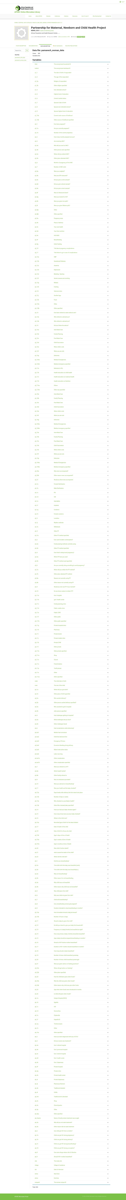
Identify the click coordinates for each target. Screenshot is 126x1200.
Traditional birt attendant (61, 1096)
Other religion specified (60, 85)
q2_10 (36, 248)
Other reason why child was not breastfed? (66, 887)
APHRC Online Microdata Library (27, 12)
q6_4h (36, 1075)
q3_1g (36, 509)
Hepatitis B (57, 1019)
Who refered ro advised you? (62, 317)
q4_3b (36, 711)
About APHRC (39, 16)
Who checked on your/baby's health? (64, 801)
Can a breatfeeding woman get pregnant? (65, 904)
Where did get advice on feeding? (63, 968)
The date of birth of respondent (62, 72)
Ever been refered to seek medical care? (65, 312)
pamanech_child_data (20, 57)
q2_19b (37, 437)
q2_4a (36, 145)
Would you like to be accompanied (63, 480)
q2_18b (37, 398)
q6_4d (36, 1058)
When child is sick (59, 347)
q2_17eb (37, 390)
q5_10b (37, 917)
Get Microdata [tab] (57, 46)
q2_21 (36, 480)
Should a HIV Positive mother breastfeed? (65, 942)
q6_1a (36, 998)
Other (55, 210)
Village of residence (59, 1165)
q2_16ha (37, 359)
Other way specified (59, 390)
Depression (57, 270)
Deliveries (56, 355)
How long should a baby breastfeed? (64, 951)
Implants (56, 505)
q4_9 (36, 779)
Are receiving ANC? (59, 141)
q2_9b (36, 222)
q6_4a (36, 1045)
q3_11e (37, 612)
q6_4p (36, 1109)
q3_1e (36, 501)
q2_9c (36, 227)
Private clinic (57, 1071)
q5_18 (36, 951)
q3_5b (36, 561)
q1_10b (37, 120)
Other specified (58, 214)
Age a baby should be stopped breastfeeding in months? (69, 938)
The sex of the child (59, 685)
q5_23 (36, 977)
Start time (56, 1174)
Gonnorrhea (57, 1011)
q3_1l (36, 531)
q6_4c (36, 1054)
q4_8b (36, 775)
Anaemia (56, 265)
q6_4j (36, 1084)
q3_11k (37, 642)
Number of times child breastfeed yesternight (66, 959)
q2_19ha (37, 462)
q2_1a (36, 128)
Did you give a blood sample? (62, 184)
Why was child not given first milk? (63, 895)
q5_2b (36, 869)
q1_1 (36, 72)
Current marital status (60, 98)
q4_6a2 (37, 737)
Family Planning (58, 334)
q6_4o (36, 1105)
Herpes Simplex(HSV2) (60, 998)
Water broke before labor (61, 749)
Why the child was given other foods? (64, 981)
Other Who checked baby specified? (64, 805)
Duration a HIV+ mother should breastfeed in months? (69, 946)
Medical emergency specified (62, 364)
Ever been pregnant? (59, 124)
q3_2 (36, 540)
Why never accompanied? (61, 471)
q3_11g (37, 625)
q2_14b (37, 321)
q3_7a (36, 569)
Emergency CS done (59, 741)
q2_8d (36, 184)
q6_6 (36, 1131)
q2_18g (37, 420)
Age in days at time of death (61, 835)
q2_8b (36, 175)
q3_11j (36, 638)
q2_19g (37, 458)
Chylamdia (57, 1015)
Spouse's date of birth (60, 102)
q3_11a (37, 595)
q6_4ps (37, 1114)
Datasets (48, 16)
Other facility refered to (60, 775)
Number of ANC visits (60, 167)
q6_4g (36, 1071)
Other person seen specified (61, 150)
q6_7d (36, 1148)
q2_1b (36, 132)
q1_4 (36, 90)
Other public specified (60, 621)
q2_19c (37, 441)
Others (56, 385)
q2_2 (36, 137)
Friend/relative (58, 664)
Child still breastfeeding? (61, 899)
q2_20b (37, 475)
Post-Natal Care (58, 338)
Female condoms (59, 514)
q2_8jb (36, 214)
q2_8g (36, 197)
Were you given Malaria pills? (62, 205)
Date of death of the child (61, 827)
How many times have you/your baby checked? (67, 814)
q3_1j (36, 522)
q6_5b (36, 1126)
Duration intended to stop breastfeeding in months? (68, 908)
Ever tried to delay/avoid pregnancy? (64, 552)
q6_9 (36, 1156)
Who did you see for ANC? (61, 145)
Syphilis (56, 1002)
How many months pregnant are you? (64, 137)
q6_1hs (37, 1032)
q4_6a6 (37, 754)
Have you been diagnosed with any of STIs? (66, 1036)
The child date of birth (60, 681)
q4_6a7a (37, 758)
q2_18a (37, 394)
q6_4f (36, 1067)
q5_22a (37, 968)
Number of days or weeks (61, 797)
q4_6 (36, 728)
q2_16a (37, 330)
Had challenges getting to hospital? (64, 715)
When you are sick (59, 351)
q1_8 (36, 107)
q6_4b (36, 1049)
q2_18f (37, 415)
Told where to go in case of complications (65, 252)
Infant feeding (58, 244)
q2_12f (37, 278)
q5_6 (36, 895)
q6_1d (36, 1011)
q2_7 (36, 167)
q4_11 (36, 788)
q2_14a (37, 317)
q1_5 (36, 94)
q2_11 (36, 252)
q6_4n (36, 1101)
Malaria (56, 282)
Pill (55, 492)
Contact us (108, 16)
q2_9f (36, 240)
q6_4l (36, 1092)
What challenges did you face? (62, 719)
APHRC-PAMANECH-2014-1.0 (54, 22)
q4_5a (36, 719)
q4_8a (36, 771)
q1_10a (37, 115)
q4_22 (36, 857)
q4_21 (36, 852)
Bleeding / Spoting (59, 274)
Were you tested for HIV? (61, 197)
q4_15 (36, 814)
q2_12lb (37, 308)
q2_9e (36, 235)
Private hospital (58, 1067)
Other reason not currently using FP (64, 582)
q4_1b (36, 694)
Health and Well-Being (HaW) (47, 30)
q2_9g (36, 244)
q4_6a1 (37, 732)
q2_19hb (37, 467)
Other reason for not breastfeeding (63, 878)
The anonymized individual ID (62, 68)
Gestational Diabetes (60, 261)
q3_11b (37, 599)
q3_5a (36, 557)
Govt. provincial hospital (60, 1049)
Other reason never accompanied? (63, 475)
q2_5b (36, 158)
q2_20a (37, 471)
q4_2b (36, 702)
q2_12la (37, 304)
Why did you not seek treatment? (63, 1122)
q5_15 (36, 938)
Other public (57, 617)
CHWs (55, 1092)
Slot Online (109, 1196)
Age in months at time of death (62, 844)
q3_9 (36, 587)
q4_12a (37, 792)
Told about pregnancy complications (64, 248)
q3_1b (36, 488)
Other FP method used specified (63, 561)
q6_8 (36, 1152)
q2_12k (37, 300)
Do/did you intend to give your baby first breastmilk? (68, 925)
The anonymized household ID (62, 64)
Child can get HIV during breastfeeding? (65, 1144)
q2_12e (37, 274)
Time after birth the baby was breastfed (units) (67, 865)
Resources (74, 16)
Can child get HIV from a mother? (63, 1131)
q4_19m (37, 844)
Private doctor (58, 634)
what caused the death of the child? (64, 852)
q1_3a (36, 81)
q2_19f (37, 454)
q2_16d (37, 342)
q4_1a (36, 689)
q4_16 (36, 818)
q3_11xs (37, 677)
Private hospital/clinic (60, 625)
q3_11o (37, 664)
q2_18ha (37, 424)
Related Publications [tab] (71, 45)
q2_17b (37, 372)
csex (36, 685)
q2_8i (36, 205)
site (36, 1161)
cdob (36, 681)
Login (122, 1)
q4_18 (36, 831)
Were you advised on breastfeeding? (64, 784)
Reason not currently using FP (62, 578)
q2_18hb (37, 428)
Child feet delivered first (60, 737)
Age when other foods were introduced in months (67, 989)
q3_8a (36, 578)
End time (56, 1178)
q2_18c (37, 402)
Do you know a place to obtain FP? (63, 591)
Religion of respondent (60, 81)
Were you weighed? (59, 171)
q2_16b (37, 334)
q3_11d (37, 608)
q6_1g (36, 1024)
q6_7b (36, 1139)
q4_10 (36, 784)
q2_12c (37, 265)
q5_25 (36, 989)
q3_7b (36, 574)
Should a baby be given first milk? (63, 921)
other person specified (60, 711)
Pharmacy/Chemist (59, 1084)
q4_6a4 (37, 745)
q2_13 (36, 312)
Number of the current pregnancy (63, 132)
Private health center (59, 1075)
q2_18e (37, 411)
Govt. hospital (58, 595)
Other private (57, 647)
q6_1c (36, 1006)
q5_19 (36, 955)
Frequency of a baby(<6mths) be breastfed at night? (68, 929)
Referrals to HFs (58, 368)
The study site (58, 1161)
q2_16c (37, 338)
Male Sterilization (59, 488)
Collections (57, 16)
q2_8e (36, 188)
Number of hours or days (61, 917)
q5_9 (36, 908)
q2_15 (36, 325)
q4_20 (36, 848)
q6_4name (38, 1118)
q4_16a (37, 822)
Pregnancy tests (58, 218)
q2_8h (36, 201)
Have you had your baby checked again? (65, 809)
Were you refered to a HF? (61, 767)
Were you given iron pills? (61, 201)
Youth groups (57, 668)
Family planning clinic (60, 604)
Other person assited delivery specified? (65, 702)
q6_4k (36, 1088)
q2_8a (36, 171)
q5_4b (36, 887)
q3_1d (36, 497)
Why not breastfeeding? (60, 874)
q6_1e (36, 1015)
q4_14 (36, 809)
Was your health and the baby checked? (65, 788)
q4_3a (36, 707)
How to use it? (85, 16)
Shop (55, 655)
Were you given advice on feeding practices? (66, 964)
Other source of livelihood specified (64, 120)
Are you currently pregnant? (61, 128)
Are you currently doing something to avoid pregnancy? (69, 565)
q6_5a (36, 1122)
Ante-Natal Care (58, 330)
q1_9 (36, 111)
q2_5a (36, 154)
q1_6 (36, 98)
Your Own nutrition (59, 231)
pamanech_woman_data (20, 60)
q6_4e (36, 1062)
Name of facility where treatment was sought (66, 1118)
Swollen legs (57, 295)
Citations (66, 16)
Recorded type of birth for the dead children (66, 822)
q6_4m (37, 1096)
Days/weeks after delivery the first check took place (68, 792)
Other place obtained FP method (63, 574)
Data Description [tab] (45, 46)
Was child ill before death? (61, 848)
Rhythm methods (58, 522)
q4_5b (36, 724)
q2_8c (36, 180)
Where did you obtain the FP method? (64, 569)
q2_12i (36, 291)
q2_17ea (37, 385)
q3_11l (36, 647)
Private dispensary (59, 1079)
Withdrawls (57, 527)
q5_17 (36, 946)
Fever (55, 300)
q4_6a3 (37, 741)
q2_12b (37, 261)
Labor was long (58, 754)
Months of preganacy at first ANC (63, 162)
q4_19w (37, 839)
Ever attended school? (60, 90)
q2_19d (37, 445)
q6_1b (36, 1002)
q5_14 (36, 934)
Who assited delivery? (60, 698)
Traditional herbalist (59, 1088)
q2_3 (36, 141)
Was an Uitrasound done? (61, 192)
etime (36, 1178)
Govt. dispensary (58, 1062)
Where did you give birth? (61, 689)
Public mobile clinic (59, 608)
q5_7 (36, 899)
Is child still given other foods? (62, 994)
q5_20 (36, 959)
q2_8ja (36, 210)
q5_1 (36, 861)
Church (56, 659)
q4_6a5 (37, 749)
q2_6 (36, 162)
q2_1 (36, 124)
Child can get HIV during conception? (64, 1148)
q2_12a (37, 257)
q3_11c (37, 604)
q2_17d (37, 381)
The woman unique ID (60, 1182)
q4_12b (37, 797)
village (36, 1165)
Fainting (56, 287)
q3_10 (36, 591)
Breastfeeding (58, 240)
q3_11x (37, 672)
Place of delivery (58, 222)
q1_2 (36, 77)
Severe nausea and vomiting (62, 278)
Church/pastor (58, 1105)
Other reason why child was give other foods (66, 985)
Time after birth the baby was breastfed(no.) (66, 869)
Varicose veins (58, 291)
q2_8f (36, 192)
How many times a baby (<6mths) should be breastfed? (69, 934)
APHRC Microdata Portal (21, 1196)
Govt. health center (59, 1058)
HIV (55, 1006)
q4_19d (37, 835)
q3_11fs (37, 621)
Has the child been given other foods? (64, 977)
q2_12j (36, 295)
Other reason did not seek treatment (64, 1126)
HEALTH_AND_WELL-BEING (39, 22)
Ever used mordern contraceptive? (63, 540)
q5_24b (37, 985)
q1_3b (36, 85)
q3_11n (37, 659)
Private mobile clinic (59, 638)
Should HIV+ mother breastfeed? (63, 1156)
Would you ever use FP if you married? (64, 587)
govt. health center (59, 599)
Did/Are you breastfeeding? (61, 861)
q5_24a (37, 981)
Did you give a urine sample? (62, 180)
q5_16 (36, 942)
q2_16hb (37, 364)
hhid (36, 64)
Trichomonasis (58, 1024)
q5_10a (37, 912)
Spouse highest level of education (63, 111)
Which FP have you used (60, 557)
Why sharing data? (97, 16)
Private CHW (57, 642)
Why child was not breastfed (62, 882)
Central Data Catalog (25, 22)
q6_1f (36, 1019)
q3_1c (36, 492)
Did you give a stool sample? (62, 188)
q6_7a (36, 1135)
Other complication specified (62, 762)
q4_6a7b (37, 762)
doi (36, 1169)
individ (36, 68)
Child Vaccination (59, 342)
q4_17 (36, 827)
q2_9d (36, 231)
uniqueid (37, 1182)
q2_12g (37, 282)
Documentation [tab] (33, 45)
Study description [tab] (21, 45)
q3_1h (36, 514)
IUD (55, 497)
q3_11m (37, 655)
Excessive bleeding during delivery (63, 745)
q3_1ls (36, 535)
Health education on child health (63, 372)
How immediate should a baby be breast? (65, 912)
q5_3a (36, 874)
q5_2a (36, 865)
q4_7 (36, 767)
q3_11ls (37, 651)
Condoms (56, 509)
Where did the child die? (60, 857)
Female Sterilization (59, 484)
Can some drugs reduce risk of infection (65, 1152)
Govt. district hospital (60, 1054)
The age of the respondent (61, 77)
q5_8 (36, 904)
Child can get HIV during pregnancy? (64, 1135)
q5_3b (36, 878)
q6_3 (36, 1041)
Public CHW (57, 612)
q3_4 (36, 552)
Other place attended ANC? (61, 158)
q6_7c (36, 1144)
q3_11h (37, 629)
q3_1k (36, 527)
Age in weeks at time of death (62, 839)
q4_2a (36, 698)
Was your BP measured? (60, 175)
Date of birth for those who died (63, 831)
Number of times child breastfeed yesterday (66, 955)
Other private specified (60, 651)
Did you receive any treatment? (62, 1041)
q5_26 (36, 994)
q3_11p (37, 668)
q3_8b (36, 582)
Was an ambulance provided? (62, 779)
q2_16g (37, 355)
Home (30, 16)
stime (36, 1174)
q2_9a (36, 218)
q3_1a (36, 484)
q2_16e (37, 347)
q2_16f (37, 351)
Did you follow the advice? (61, 325)
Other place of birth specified (62, 694)
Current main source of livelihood (63, 115)
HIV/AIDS (56, 235)
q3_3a (36, 544)
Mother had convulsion (60, 732)
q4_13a (37, 801)
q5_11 (36, 921)
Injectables (57, 501)
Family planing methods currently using (65, 544)
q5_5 (36, 891)
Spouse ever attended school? (62, 107)
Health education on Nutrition (62, 381)
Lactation (56, 518)
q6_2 (36, 1036)
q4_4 (36, 715)
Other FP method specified (61, 535)
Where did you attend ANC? (61, 154)
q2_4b (36, 150)
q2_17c (37, 377)
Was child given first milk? (61, 891)
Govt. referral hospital (60, 1045)
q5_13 (36, 929)
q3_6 (36, 565)
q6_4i (36, 1079)
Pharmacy (57, 629)
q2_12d (37, 270)
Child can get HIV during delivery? (63, 1139)
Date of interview (58, 1169)
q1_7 (36, 102)
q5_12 (36, 925)
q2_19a (37, 432)
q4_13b (37, 805)
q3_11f (37, 617)
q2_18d (37, 407)
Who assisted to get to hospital (62, 707)
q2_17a (37, 368)
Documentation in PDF (64, 36)
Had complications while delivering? (64, 728)
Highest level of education (61, 94)
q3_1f (36, 505)
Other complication (59, 758)
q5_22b (37, 972)
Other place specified (60, 972)
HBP (55, 257)
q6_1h (36, 1028)
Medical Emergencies (60, 359)
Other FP (56, 531)
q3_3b (36, 548)
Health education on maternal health (64, 377)
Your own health (58, 227)
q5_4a (36, 882)
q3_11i (36, 634)
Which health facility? (60, 771)
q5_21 (36, 964)
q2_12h (37, 287)
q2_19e (37, 450)
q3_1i (36, 518)
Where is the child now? (60, 818)
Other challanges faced (60, 724)
